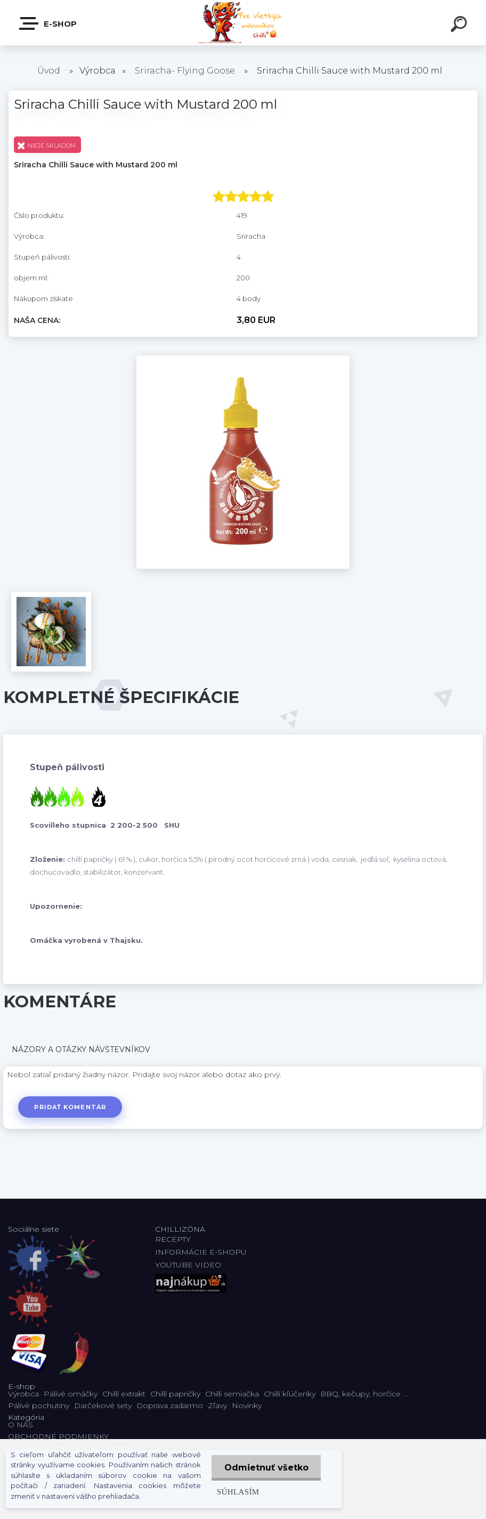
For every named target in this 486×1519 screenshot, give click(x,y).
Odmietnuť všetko (266, 1468)
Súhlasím (237, 1492)
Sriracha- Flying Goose (185, 71)
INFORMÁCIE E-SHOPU (201, 1252)
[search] (460, 25)
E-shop (48, 23)
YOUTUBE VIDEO (188, 1264)
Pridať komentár (71, 1107)
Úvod (48, 71)
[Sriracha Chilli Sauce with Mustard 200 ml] (243, 359)
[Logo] (243, 22)
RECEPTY (175, 1239)
